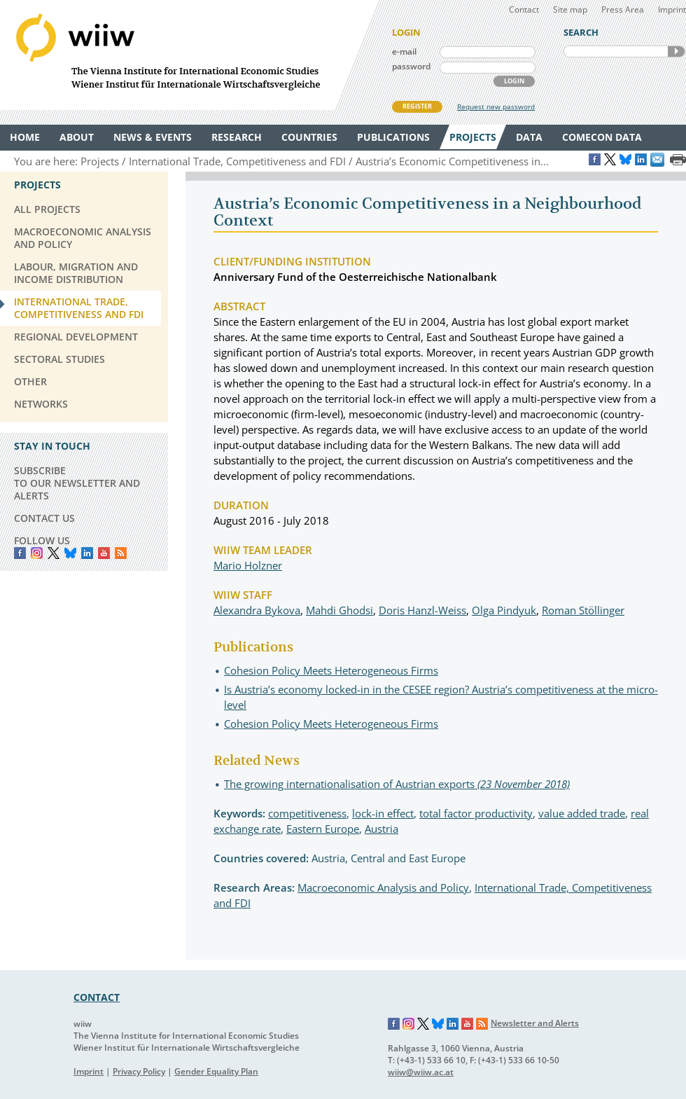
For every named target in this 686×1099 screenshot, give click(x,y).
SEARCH (676, 51)
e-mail (404, 51)
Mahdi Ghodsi (339, 610)
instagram (37, 553)
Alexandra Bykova (257, 610)
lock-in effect (383, 813)
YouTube (104, 553)
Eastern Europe (322, 829)
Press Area (622, 9)
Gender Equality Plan (216, 1071)
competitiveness (307, 813)
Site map (570, 9)
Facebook (20, 553)
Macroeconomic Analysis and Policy (383, 887)
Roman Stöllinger (583, 610)
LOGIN (514, 80)
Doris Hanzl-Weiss (422, 610)
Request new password (496, 106)
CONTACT (97, 997)
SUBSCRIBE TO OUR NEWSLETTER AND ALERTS (77, 483)
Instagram (408, 1024)
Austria (381, 829)
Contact (524, 9)
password (411, 66)
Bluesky (70, 553)
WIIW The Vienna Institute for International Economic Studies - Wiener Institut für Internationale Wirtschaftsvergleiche (189, 55)
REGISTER (417, 106)
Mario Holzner (248, 565)
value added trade (581, 813)
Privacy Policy (139, 1071)
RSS (121, 553)
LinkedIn (87, 553)
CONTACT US (44, 518)
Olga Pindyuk (504, 610)
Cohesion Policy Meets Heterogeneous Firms (331, 670)
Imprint (672, 9)
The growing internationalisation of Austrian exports (397, 784)
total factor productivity (476, 813)
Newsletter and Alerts (535, 1023)
